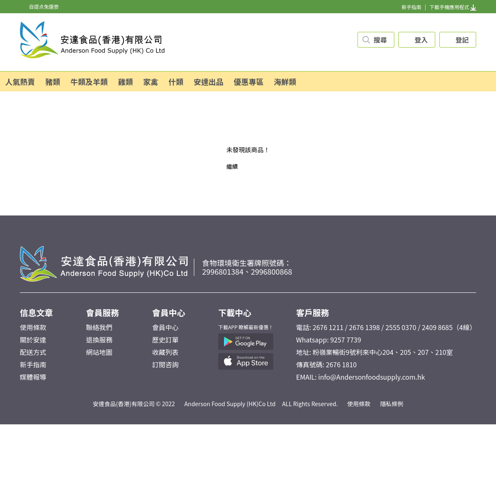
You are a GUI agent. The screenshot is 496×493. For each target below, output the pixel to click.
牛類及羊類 (89, 81)
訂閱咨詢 (165, 364)
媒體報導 (33, 377)
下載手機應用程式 (452, 6)
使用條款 (33, 327)
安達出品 (209, 81)
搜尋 (380, 40)
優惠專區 (249, 81)
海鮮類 (285, 81)
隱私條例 (391, 404)
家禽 (150, 81)
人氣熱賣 (20, 81)
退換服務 (99, 340)
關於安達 (33, 340)
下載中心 (234, 312)
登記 (462, 40)
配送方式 (33, 352)
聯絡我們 (99, 327)
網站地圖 (99, 352)
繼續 (232, 166)
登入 (421, 40)
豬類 (52, 81)
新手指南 (411, 6)
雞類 (125, 81)
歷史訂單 (165, 340)
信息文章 (36, 312)
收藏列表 (165, 352)
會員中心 (168, 312)
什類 (176, 81)
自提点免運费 (44, 6)
